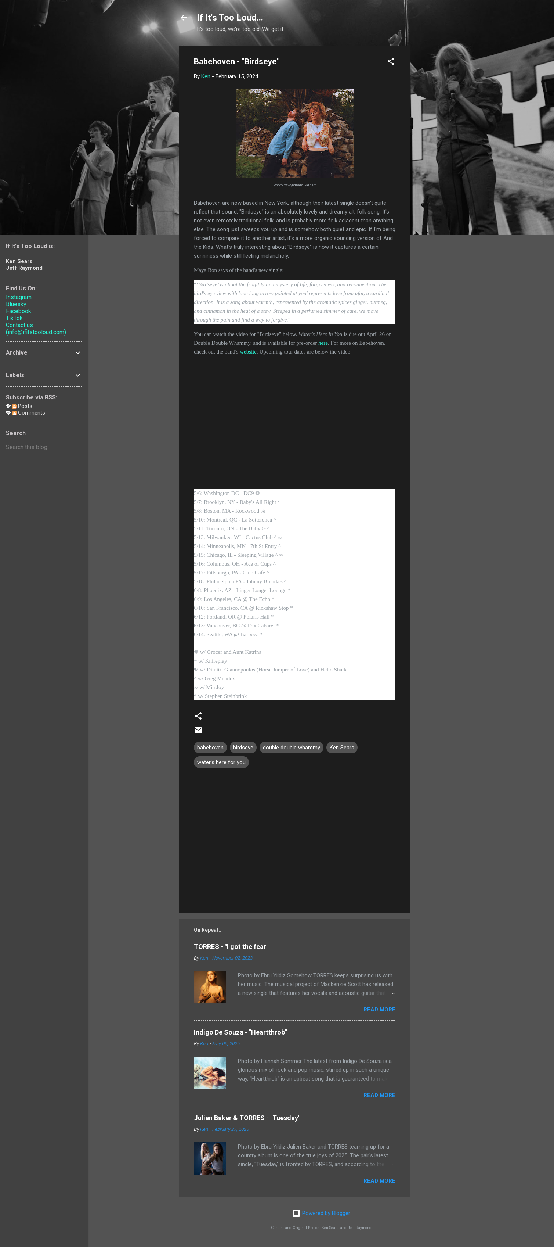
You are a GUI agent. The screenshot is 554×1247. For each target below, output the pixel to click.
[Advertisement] (439, 156)
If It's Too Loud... (230, 17)
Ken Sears (342, 747)
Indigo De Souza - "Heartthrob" (240, 1032)
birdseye (243, 747)
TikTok (14, 318)
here (323, 343)
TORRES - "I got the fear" (231, 946)
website (248, 352)
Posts (22, 406)
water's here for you (221, 762)
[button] (391, 62)
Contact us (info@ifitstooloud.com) (36, 329)
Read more (379, 1009)
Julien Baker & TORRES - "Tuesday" (247, 1118)
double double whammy (291, 747)
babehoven (210, 747)
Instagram (19, 297)
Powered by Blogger (321, 1213)
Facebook (18, 311)
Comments (28, 412)
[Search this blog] (44, 447)
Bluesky (16, 304)
